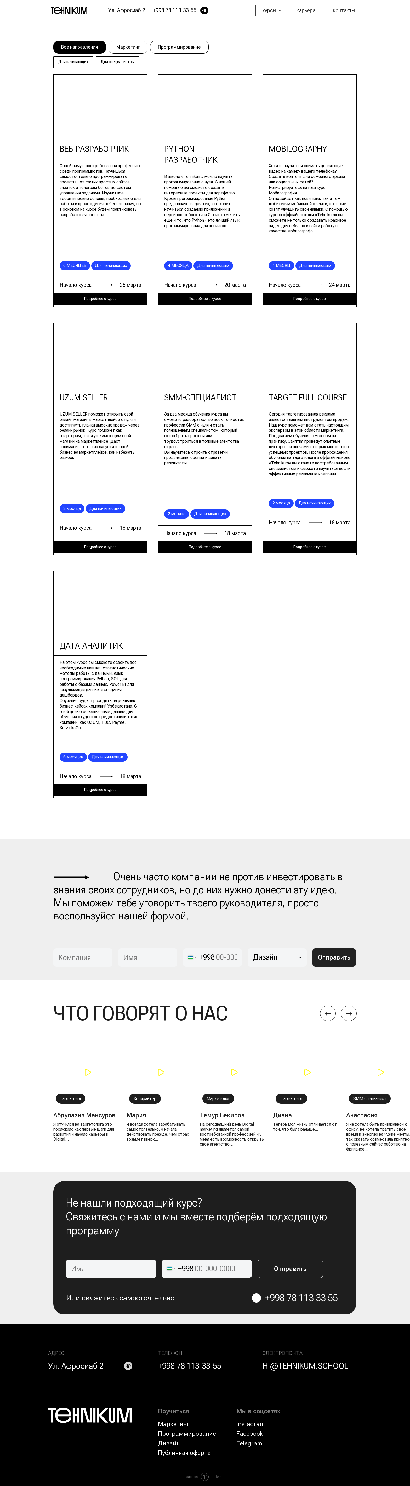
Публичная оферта (184, 1452)
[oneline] (82, 957)
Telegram (249, 1443)
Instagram (250, 1424)
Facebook (249, 1433)
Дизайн (169, 1443)
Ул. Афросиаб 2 (76, 1366)
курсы (269, 10)
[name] (147, 957)
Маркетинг (128, 47)
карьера (306, 10)
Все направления (79, 47)
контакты (344, 10)
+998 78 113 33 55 (301, 1298)
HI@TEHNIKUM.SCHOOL (305, 1366)
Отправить (334, 957)
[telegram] (204, 10)
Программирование (179, 47)
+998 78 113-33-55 (189, 1366)
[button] (87, 1072)
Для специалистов (117, 62)
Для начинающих (73, 62)
